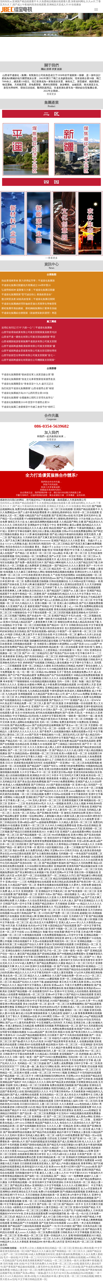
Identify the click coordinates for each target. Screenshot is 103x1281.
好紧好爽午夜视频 (89, 1260)
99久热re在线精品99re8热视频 (78, 1273)
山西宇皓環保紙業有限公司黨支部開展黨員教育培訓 (29, 332)
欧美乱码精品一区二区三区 (56, 1248)
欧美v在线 (30, 1276)
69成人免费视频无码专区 (41, 1254)
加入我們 (51, 433)
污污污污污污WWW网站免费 (52, 1257)
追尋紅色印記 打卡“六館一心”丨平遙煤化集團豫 (26, 327)
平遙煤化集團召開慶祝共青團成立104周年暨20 (26, 285)
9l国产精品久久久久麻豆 (38, 1251)
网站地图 (86, 506)
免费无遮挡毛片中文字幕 (51, 1270)
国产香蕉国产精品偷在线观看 (19, 1266)
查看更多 (51, 94)
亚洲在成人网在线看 (83, 1248)
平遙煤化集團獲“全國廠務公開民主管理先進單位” (27, 397)
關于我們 (51, 65)
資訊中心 (51, 264)
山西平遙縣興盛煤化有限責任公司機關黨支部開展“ (28, 360)
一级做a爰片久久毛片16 (48, 1273)
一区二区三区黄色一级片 (65, 1260)
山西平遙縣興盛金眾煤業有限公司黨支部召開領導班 (29, 350)
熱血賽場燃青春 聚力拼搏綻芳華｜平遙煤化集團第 (28, 280)
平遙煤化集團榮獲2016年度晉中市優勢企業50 (25, 402)
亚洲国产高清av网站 (23, 1273)
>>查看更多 (51, 258)
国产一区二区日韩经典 (15, 1254)
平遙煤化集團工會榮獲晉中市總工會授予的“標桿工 (28, 407)
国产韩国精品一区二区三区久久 (69, 1251)
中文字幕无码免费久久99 (38, 1263)
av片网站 (91, 1257)
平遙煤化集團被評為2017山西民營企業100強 (24, 393)
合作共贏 (51, 416)
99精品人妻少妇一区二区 (24, 1270)
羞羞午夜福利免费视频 (68, 1254)
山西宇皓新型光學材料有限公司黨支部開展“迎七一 (28, 355)
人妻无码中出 (43, 1266)
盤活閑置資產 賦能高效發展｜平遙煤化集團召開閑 (28, 299)
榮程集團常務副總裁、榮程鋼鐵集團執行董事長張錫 (29, 308)
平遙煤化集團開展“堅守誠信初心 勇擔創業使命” (26, 294)
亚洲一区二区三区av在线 (65, 1263)
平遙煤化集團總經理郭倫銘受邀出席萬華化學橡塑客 (29, 303)
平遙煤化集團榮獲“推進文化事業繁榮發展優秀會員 (28, 379)
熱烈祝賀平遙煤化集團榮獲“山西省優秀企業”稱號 (27, 388)
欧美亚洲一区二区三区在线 (65, 1266)
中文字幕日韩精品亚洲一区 (32, 1279)
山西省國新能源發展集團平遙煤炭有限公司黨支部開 (29, 341)
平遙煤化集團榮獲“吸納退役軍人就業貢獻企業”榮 (27, 374)
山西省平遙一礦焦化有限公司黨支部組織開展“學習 (28, 337)
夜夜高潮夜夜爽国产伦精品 (37, 1260)
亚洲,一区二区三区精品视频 (79, 1276)
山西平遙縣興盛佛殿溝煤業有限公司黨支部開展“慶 (28, 346)
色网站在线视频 (77, 1257)
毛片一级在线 (10, 1257)
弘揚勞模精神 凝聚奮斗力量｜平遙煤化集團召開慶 (28, 290)
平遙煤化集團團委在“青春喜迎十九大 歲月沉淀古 (27, 383)
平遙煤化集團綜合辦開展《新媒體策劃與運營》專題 (29, 313)
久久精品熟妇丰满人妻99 (50, 1276)
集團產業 (51, 102)
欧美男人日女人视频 (30, 1248)
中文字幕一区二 (27, 1257)
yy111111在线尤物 (75, 1270)
